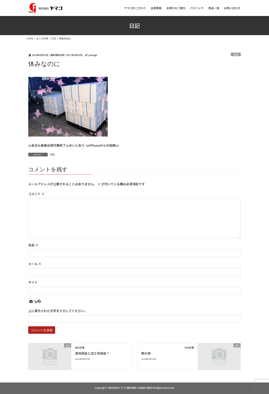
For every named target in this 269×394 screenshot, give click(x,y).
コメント (36, 193)
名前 (33, 245)
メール (34, 263)
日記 (235, 54)
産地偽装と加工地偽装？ (92, 353)
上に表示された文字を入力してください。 (57, 310)
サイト (33, 282)
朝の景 (146, 353)
